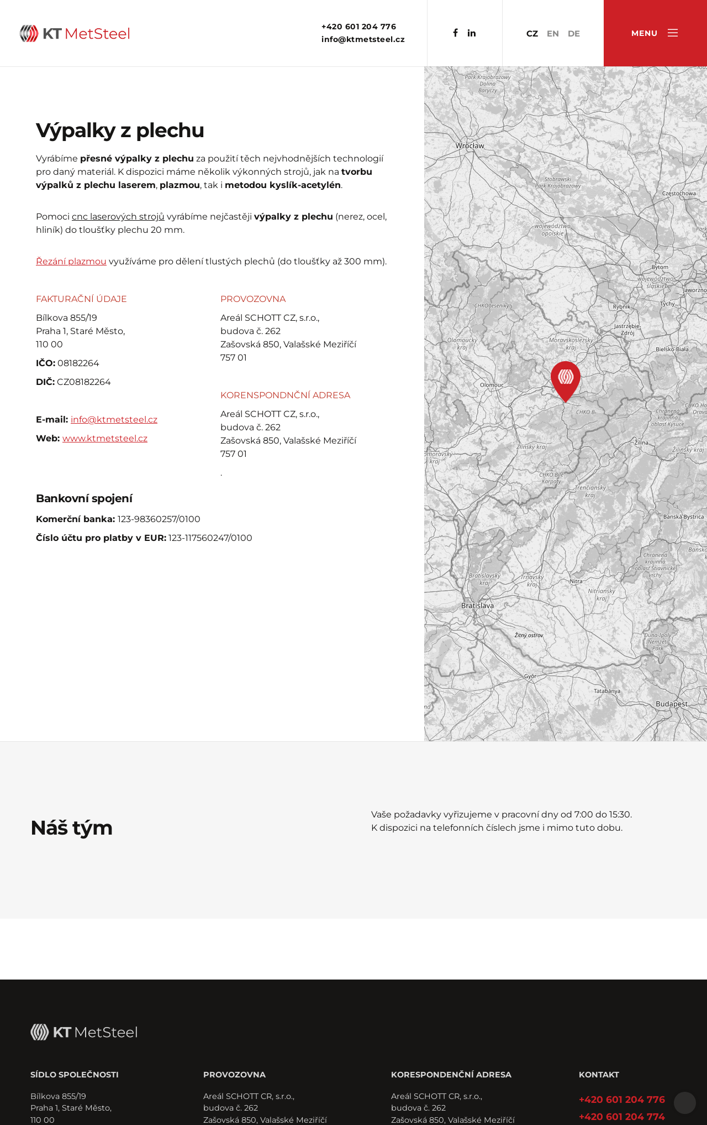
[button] (566, 382)
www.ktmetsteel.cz (104, 438)
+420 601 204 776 (358, 27)
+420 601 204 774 (622, 1116)
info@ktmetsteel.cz (363, 39)
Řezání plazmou (71, 261)
